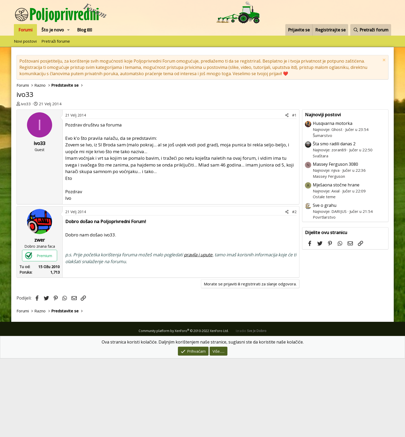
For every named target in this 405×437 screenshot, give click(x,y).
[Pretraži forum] (370, 30)
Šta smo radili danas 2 (334, 144)
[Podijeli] (286, 193)
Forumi (25, 30)
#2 (294, 290)
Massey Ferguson (329, 176)
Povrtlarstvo (324, 217)
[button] (68, 30)
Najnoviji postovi (323, 115)
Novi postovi (25, 41)
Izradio (251, 409)
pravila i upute (198, 333)
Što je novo (52, 30)
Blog (84, 30)
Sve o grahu (324, 205)
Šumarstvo (322, 135)
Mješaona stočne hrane (336, 185)
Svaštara (320, 155)
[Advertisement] (158, 148)
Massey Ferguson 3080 (335, 164)
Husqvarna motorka (332, 123)
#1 (294, 193)
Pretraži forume (55, 41)
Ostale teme (324, 196)
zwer (39, 318)
